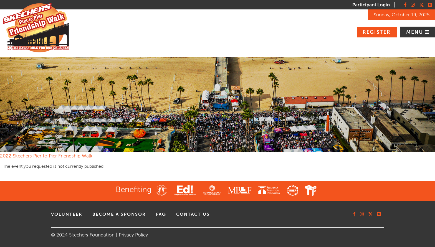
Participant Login (371, 4)
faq (161, 214)
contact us (193, 214)
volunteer (66, 214)
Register (377, 32)
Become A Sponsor (119, 214)
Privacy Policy (133, 235)
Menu (415, 32)
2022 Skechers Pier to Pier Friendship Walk (46, 156)
